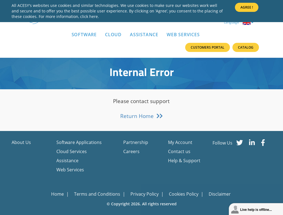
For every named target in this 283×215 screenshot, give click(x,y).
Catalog (245, 47)
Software (84, 35)
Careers (131, 151)
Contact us (179, 151)
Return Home (141, 116)
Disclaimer (220, 194)
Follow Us (222, 143)
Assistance (144, 35)
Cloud (113, 35)
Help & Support (184, 161)
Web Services (183, 35)
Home (58, 194)
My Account (180, 142)
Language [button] (238, 22)
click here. (89, 16)
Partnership (135, 142)
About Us (21, 142)
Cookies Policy (184, 194)
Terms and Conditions (97, 194)
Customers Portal (207, 47)
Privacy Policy (145, 194)
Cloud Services (71, 151)
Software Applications (79, 142)
